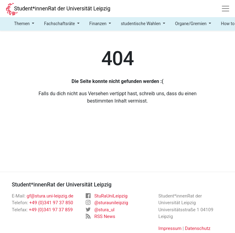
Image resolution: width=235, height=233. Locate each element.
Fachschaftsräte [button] (60, 23)
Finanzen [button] (98, 23)
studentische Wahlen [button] (141, 23)
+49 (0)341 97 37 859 (51, 209)
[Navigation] (225, 8)
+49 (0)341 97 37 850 (51, 202)
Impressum (170, 228)
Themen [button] (22, 23)
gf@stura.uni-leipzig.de (50, 196)
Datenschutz (198, 228)
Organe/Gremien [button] (191, 23)
